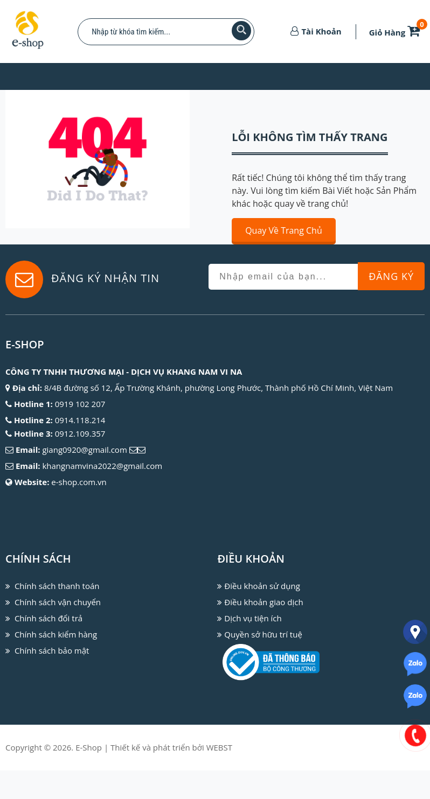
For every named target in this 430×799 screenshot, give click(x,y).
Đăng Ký (391, 276)
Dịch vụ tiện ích (252, 618)
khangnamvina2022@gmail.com (102, 465)
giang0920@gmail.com (84, 449)
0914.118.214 (80, 420)
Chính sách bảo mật (52, 650)
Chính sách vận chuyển (58, 602)
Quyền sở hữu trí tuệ (263, 634)
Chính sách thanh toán (57, 585)
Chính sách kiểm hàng (56, 634)
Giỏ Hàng (396, 32)
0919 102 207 (80, 403)
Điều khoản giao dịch (263, 602)
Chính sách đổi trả (48, 618)
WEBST (219, 775)
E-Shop (88, 775)
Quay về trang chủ (283, 230)
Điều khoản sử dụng (262, 585)
